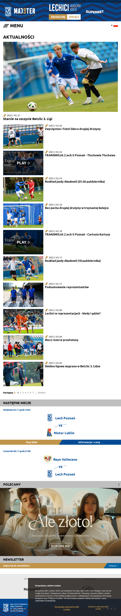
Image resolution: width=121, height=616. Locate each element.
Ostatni (42, 392)
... (35, 392)
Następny (8, 392)
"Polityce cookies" (55, 598)
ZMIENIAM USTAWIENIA (45, 601)
